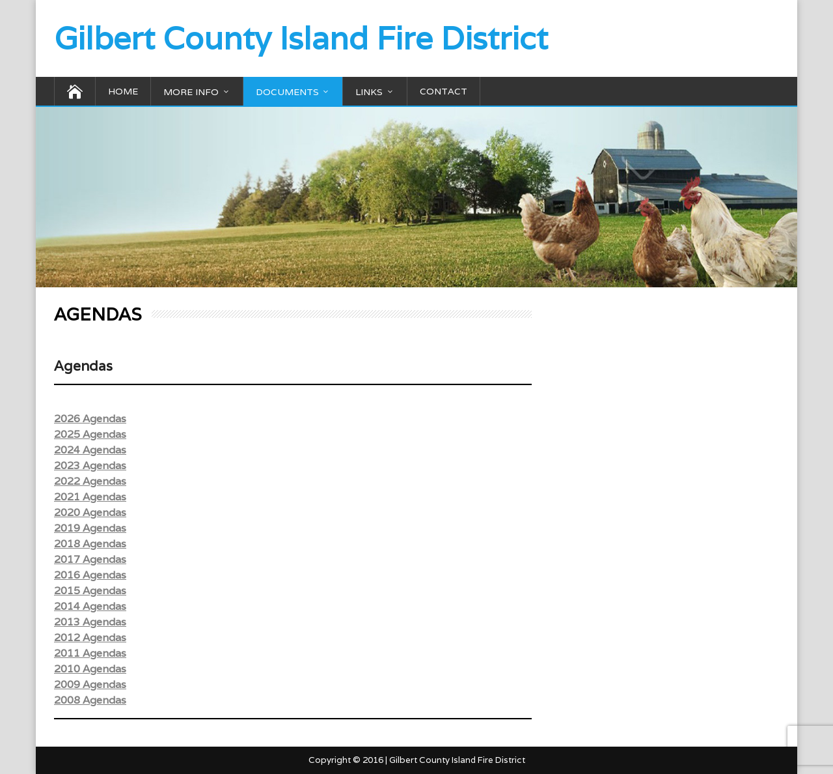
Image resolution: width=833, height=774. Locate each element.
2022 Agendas (90, 481)
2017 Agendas (90, 559)
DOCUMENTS (287, 92)
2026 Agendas (90, 418)
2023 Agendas (90, 465)
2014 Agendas (90, 606)
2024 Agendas (90, 450)
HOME (123, 91)
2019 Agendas (90, 528)
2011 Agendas (90, 653)
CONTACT (443, 91)
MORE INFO (191, 92)
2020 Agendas (90, 512)
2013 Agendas (90, 622)
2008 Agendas (90, 700)
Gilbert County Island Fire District (301, 38)
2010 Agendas (90, 669)
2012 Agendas (90, 637)
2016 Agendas (90, 575)
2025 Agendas (90, 434)
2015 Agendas (90, 590)
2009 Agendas (90, 684)
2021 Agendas (90, 497)
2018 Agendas (90, 544)
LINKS (369, 92)
